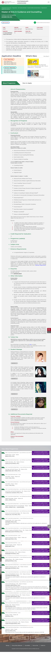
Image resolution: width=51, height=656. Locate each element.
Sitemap (7, 645)
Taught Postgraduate (5, 22)
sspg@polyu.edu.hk (18, 273)
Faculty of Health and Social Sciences (33, 7)
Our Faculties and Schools (19, 638)
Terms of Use (35, 645)
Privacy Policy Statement (17, 645)
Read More (14, 363)
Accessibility (27, 645)
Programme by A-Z (40, 638)
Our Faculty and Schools (22, 7)
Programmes (14, 7)
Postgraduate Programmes (6, 7)
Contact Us (43, 645)
